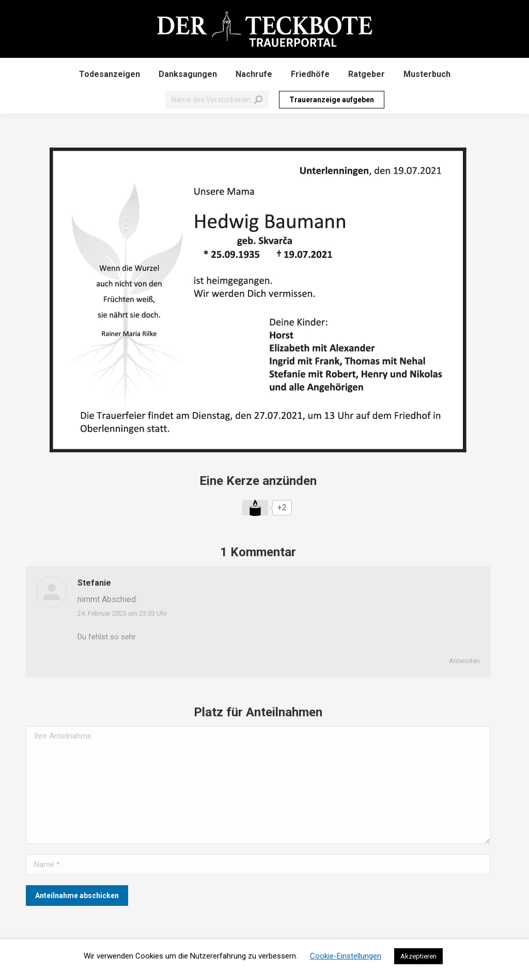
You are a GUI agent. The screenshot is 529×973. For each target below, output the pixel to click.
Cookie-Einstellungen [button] (345, 956)
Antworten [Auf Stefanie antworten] (464, 661)
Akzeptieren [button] (418, 956)
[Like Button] (255, 507)
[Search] (217, 99)
